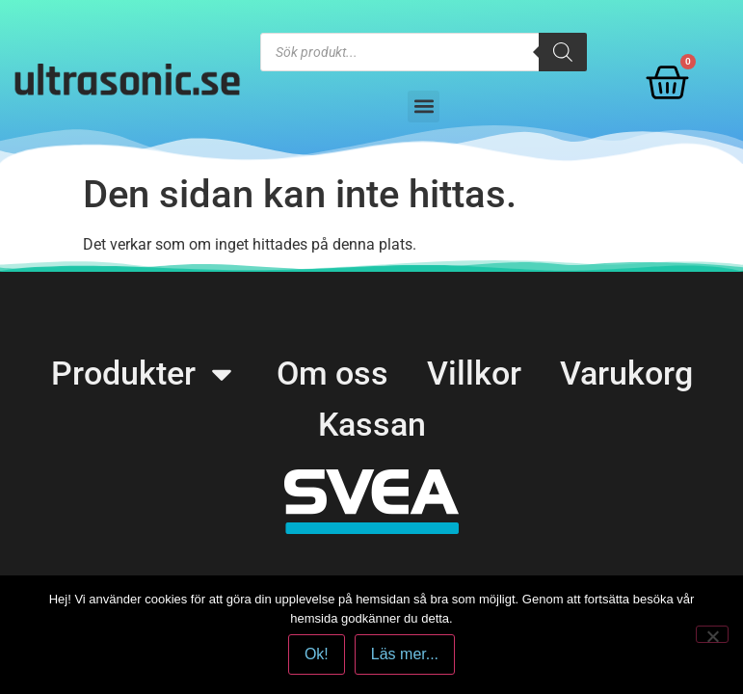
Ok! (317, 654)
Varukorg (626, 373)
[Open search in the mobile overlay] (423, 52)
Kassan (372, 424)
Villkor (474, 373)
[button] (423, 106)
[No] (712, 634)
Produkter (144, 373)
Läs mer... (404, 654)
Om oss (332, 373)
